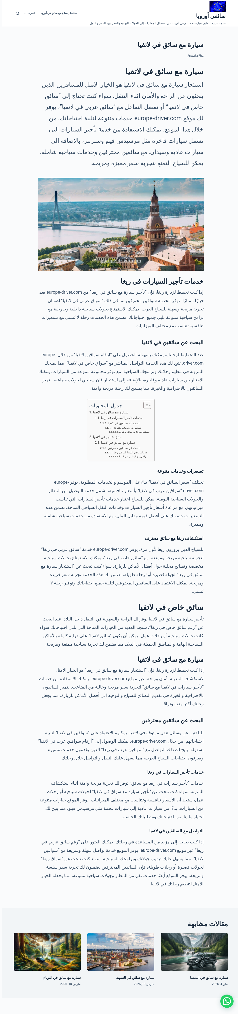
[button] (225, 1001)
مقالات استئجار (193, 55)
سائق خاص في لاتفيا (106, 437)
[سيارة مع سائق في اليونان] (45, 952)
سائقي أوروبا (209, 16)
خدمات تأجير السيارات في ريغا (120, 418)
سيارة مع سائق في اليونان (60, 978)
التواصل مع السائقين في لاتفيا (132, 456)
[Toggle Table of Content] (143, 405)
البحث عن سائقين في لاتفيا (122, 423)
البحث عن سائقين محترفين (122, 448)
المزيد (27, 13)
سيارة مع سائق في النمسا (207, 978)
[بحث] (15, 13)
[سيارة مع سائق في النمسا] (192, 952)
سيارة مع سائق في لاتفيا (109, 412)
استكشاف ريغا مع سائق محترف (133, 431)
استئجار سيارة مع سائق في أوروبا (57, 13)
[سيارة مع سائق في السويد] (119, 952)
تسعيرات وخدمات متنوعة (125, 427)
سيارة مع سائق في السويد (133, 978)
